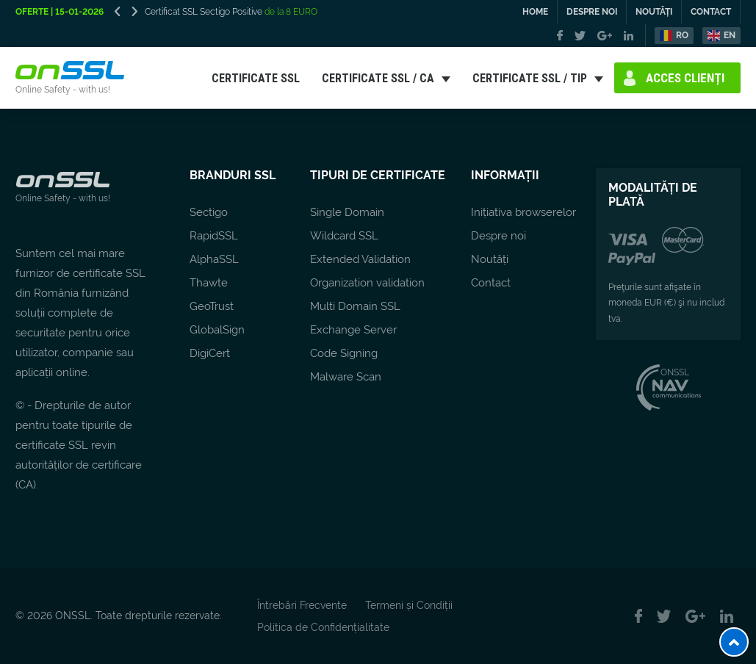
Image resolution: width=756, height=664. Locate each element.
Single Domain (347, 212)
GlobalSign (217, 329)
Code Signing (344, 353)
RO (682, 35)
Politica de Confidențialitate (323, 627)
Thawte (209, 282)
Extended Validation (360, 259)
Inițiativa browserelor (523, 212)
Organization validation (367, 282)
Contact (491, 282)
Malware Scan (345, 376)
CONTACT (711, 12)
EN (729, 35)
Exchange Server (353, 329)
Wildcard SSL (344, 235)
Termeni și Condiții (409, 605)
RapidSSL (214, 235)
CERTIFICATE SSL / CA (378, 78)
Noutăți (489, 259)
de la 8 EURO (289, 12)
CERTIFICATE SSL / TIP (529, 78)
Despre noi (498, 235)
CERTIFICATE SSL (256, 78)
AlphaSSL (214, 259)
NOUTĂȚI (654, 12)
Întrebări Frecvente (302, 605)
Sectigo (209, 212)
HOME (535, 12)
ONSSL (668, 372)
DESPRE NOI (591, 12)
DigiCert (210, 353)
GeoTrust (212, 306)
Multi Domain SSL (355, 306)
